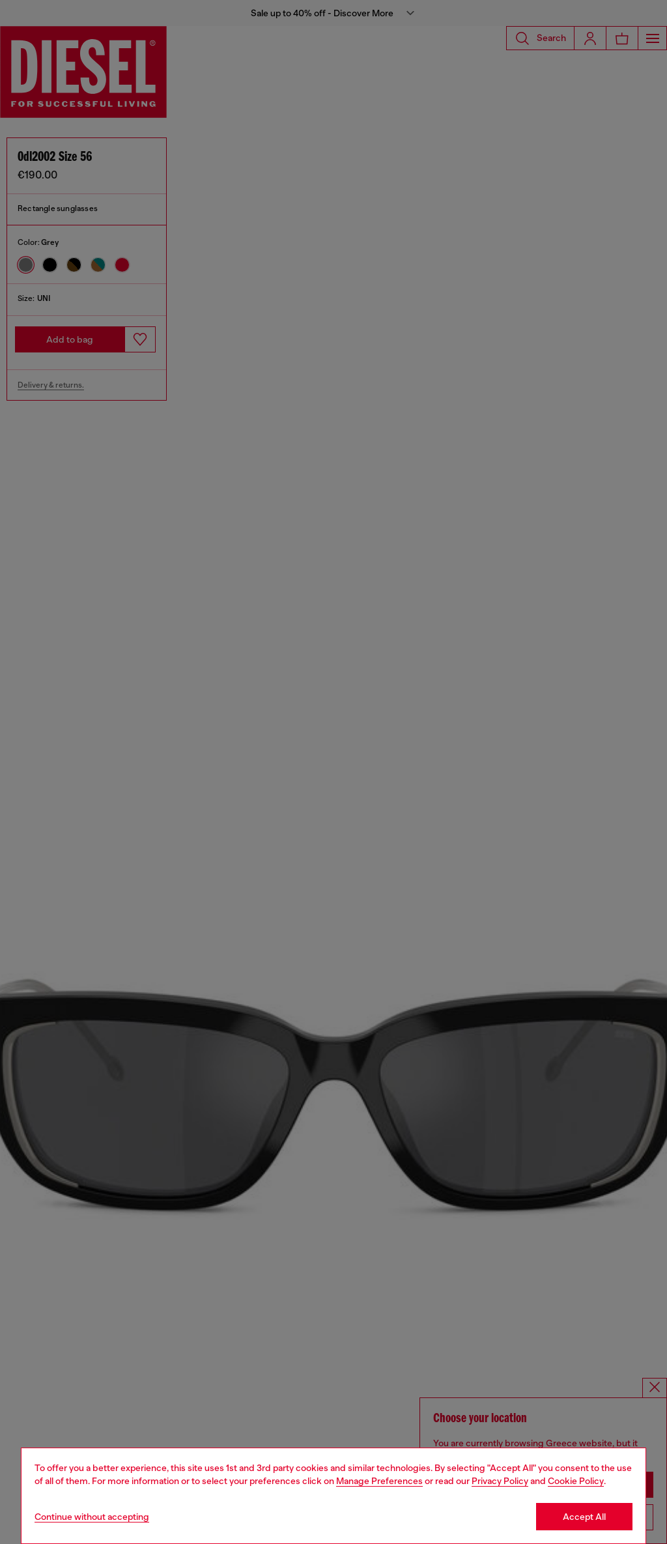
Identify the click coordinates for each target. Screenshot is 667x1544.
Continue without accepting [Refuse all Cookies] (92, 1516)
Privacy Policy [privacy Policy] (500, 1481)
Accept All (584, 1516)
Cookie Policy (576, 1481)
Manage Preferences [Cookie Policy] (379, 1481)
